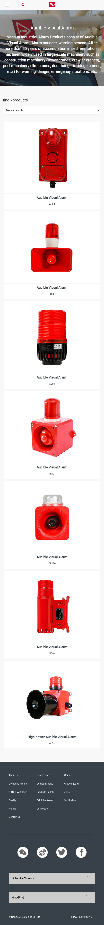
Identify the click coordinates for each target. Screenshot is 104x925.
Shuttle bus (70, 800)
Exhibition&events (46, 800)
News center (44, 775)
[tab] (52, 110)
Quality (12, 800)
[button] (98, 111)
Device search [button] (14, 110)
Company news (45, 783)
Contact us (14, 817)
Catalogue (42, 808)
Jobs (67, 792)
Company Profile (18, 783)
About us (14, 775)
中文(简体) (18, 897)
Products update (45, 792)
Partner (13, 808)
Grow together (71, 783)
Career (67, 775)
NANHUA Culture (18, 792)
